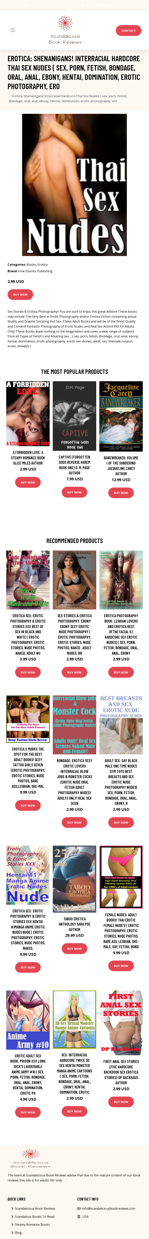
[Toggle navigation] (13, 30)
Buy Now (20, 294)
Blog (18, 1232)
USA (88, 5)
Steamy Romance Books (32, 1224)
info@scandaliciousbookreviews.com (117, 5)
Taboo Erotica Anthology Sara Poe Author (74, 924)
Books (31, 264)
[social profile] (26, 5)
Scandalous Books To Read (34, 1216)
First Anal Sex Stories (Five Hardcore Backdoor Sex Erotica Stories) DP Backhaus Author (121, 1072)
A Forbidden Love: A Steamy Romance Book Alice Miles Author (28, 457)
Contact (128, 30)
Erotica (42, 264)
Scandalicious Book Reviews (35, 1208)
